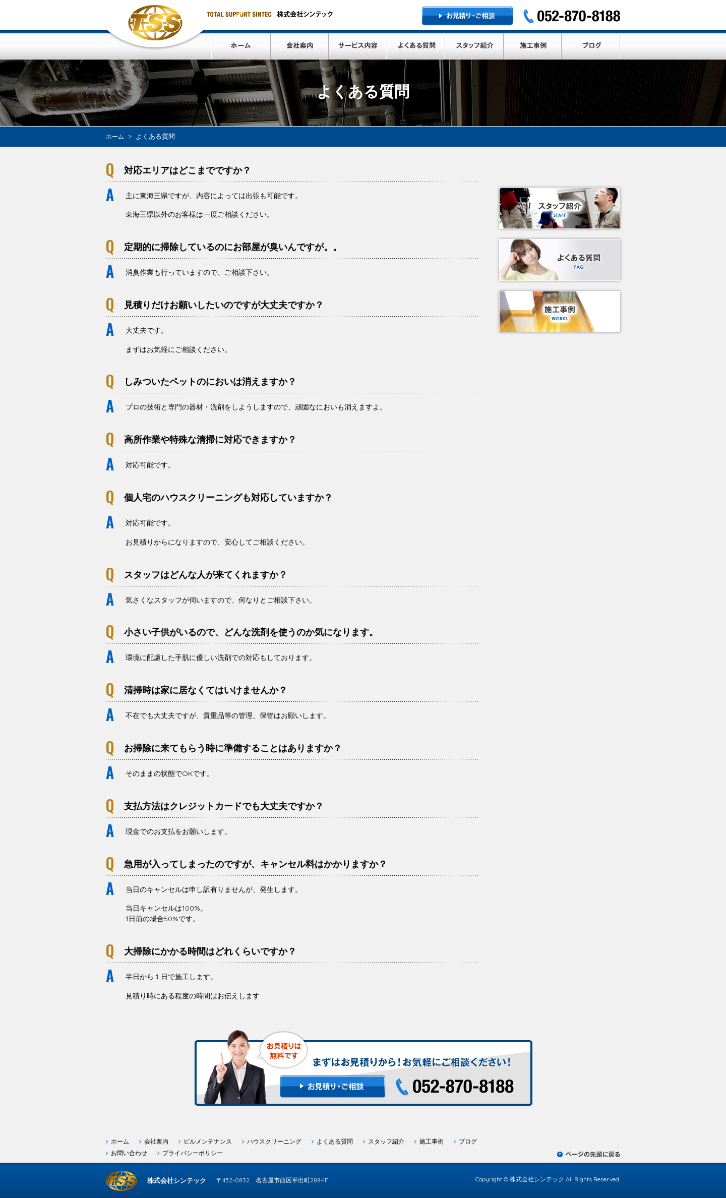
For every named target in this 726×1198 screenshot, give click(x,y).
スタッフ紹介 (386, 1141)
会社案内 (156, 1141)
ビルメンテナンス (208, 1141)
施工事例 (431, 1141)
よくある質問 (335, 1141)
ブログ (468, 1141)
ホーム (120, 1141)
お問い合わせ (129, 1153)
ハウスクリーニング (274, 1141)
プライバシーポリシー (192, 1153)
